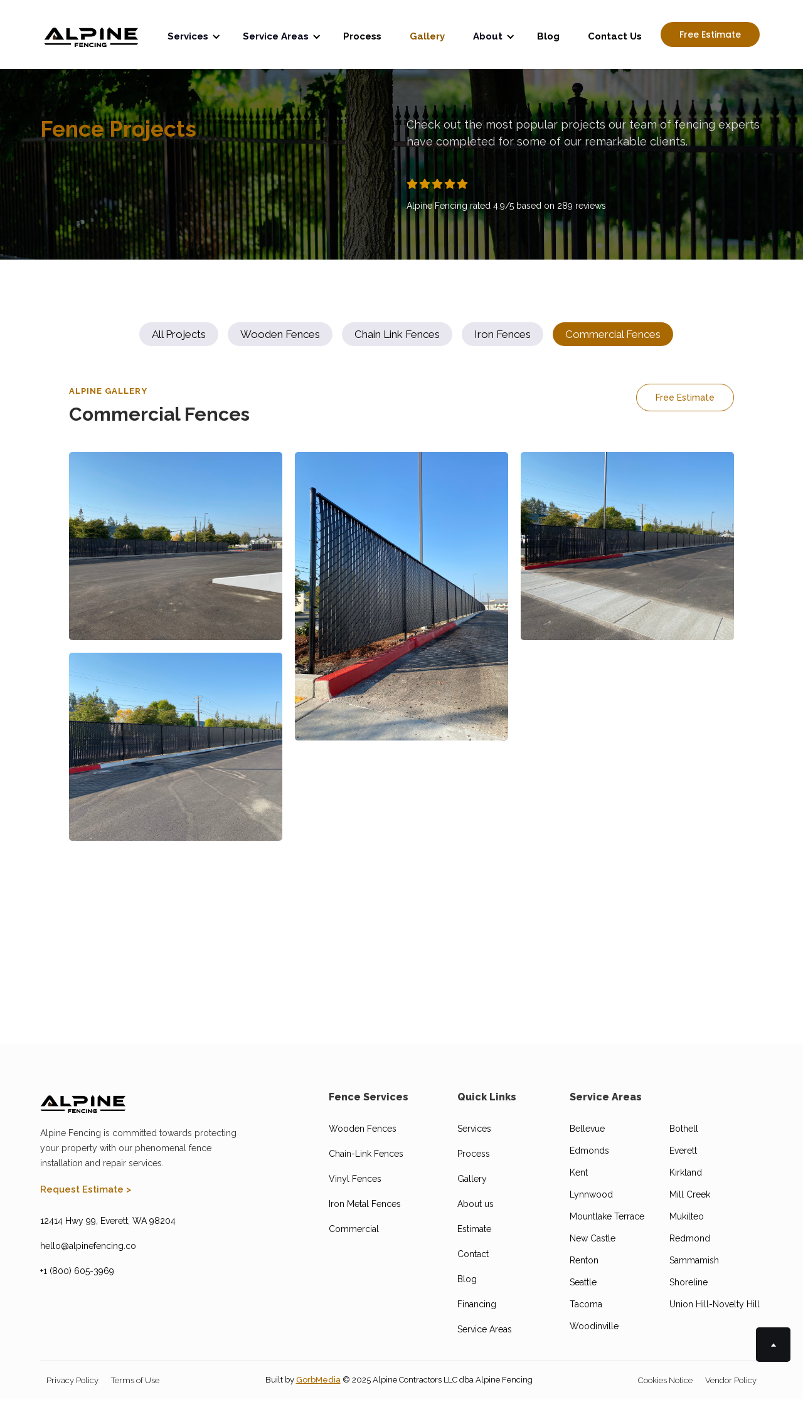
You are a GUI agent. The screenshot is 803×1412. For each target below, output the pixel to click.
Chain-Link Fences (366, 1154)
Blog (548, 36)
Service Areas (484, 1329)
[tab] (178, 334)
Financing (476, 1304)
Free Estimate (710, 34)
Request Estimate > (85, 1189)
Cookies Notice (665, 1380)
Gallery (427, 36)
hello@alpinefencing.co (88, 1246)
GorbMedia (318, 1379)
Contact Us (615, 36)
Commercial (354, 1229)
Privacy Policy (72, 1380)
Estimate (474, 1229)
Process (362, 36)
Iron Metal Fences (365, 1204)
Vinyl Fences (355, 1179)
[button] (195, 34)
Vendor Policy (731, 1380)
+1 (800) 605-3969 (77, 1271)
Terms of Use (135, 1380)
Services (474, 1129)
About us (475, 1204)
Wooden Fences (362, 1129)
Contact (473, 1254)
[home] (91, 34)
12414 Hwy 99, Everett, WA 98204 (108, 1221)
